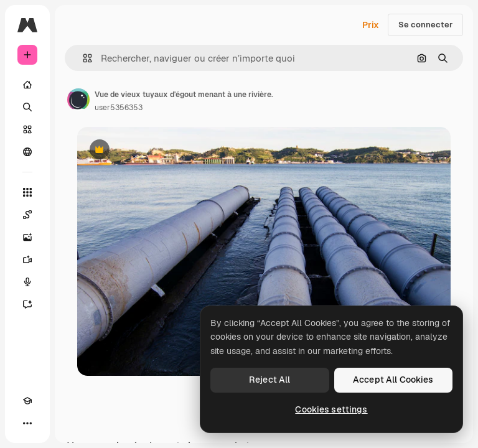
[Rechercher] (27, 107)
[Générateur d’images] (27, 237)
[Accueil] (27, 85)
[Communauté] (27, 152)
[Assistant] (27, 304)
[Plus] (27, 423)
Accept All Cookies (393, 379)
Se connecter (425, 24)
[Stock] (27, 129)
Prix (370, 24)
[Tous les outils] (27, 192)
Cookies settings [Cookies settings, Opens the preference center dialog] (331, 409)
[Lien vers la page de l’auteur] (78, 99)
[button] (82, 58)
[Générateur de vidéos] (27, 259)
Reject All (269, 379)
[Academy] (27, 401)
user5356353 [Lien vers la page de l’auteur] (119, 108)
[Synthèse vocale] (27, 282)
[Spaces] (27, 215)
